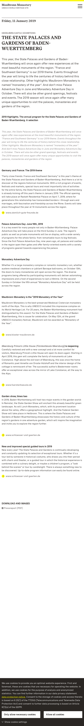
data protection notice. (14, 696)
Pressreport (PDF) (13, 508)
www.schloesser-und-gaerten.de (23, 435)
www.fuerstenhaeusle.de (19, 385)
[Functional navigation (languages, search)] (80, 6)
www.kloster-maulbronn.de (20, 334)
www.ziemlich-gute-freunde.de (22, 212)
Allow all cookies (55, 714)
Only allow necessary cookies (20, 714)
